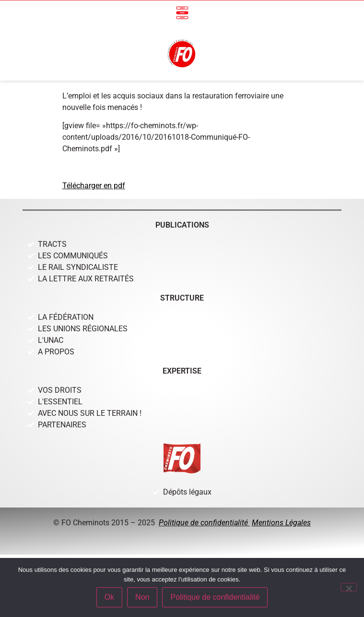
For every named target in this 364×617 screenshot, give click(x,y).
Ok (109, 597)
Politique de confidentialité (204, 522)
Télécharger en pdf (93, 185)
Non (142, 597)
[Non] (349, 587)
